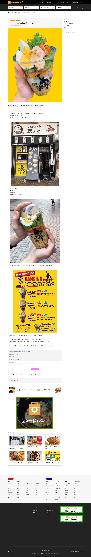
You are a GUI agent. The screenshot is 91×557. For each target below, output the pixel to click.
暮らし (65, 27)
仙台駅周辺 (37, 483)
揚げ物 (66, 494)
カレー (56, 483)
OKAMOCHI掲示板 (68, 23)
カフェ (47, 483)
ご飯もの (75, 483)
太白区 (37, 488)
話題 (18, 20)
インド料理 (57, 481)
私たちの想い (41, 2)
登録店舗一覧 (49, 2)
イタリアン (48, 481)
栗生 (9, 494)
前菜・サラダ (57, 492)
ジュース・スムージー (50, 485)
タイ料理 (56, 485)
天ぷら (47, 494)
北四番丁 (18, 486)
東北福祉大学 (10, 492)
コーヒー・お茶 (67, 483)
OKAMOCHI (74, 551)
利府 (27, 485)
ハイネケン (66, 486)
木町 (27, 490)
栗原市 (37, 492)
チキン (47, 486)
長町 (18, 497)
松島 (27, 492)
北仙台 (9, 486)
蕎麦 (65, 497)
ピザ (74, 488)
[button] (35, 369)
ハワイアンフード (58, 488)
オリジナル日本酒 (77, 481)
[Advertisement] (73, 53)
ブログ (68, 2)
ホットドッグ (57, 490)
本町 (36, 490)
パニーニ (47, 488)
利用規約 (34, 512)
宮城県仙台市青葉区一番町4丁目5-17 (22, 351)
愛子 (18, 490)
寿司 (56, 494)
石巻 (36, 494)
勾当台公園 (37, 485)
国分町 (9, 488)
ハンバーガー (67, 488)
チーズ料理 (76, 485)
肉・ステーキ (57, 497)
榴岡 (18, 494)
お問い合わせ (35, 510)
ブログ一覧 (48, 507)
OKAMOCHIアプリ (36, 508)
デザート (56, 486)
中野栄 (9, 483)
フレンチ (47, 490)
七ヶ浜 (18, 481)
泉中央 (27, 494)
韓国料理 (56, 499)
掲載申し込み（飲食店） (78, 2)
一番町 (9, 481)
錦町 (9, 497)
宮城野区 (9, 490)
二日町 (18, 483)
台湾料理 (66, 492)
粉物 (47, 497)
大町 (27, 488)
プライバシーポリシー (49, 553)
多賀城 (18, 488)
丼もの (47, 492)
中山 (36, 481)
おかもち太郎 (16, 380)
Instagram (11, 551)
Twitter (8, 551)
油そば (75, 494)
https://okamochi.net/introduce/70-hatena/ (24, 363)
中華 (74, 490)
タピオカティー (67, 485)
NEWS (65, 21)
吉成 (36, 486)
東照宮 (18, 492)
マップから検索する (60, 2)
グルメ (13, 20)
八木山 (18, 485)
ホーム (33, 2)
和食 (74, 492)
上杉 (27, 481)
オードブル (66, 481)
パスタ (75, 486)
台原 (27, 486)
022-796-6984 (17, 359)
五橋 (27, 483)
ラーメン (66, 490)
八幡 (9, 485)
